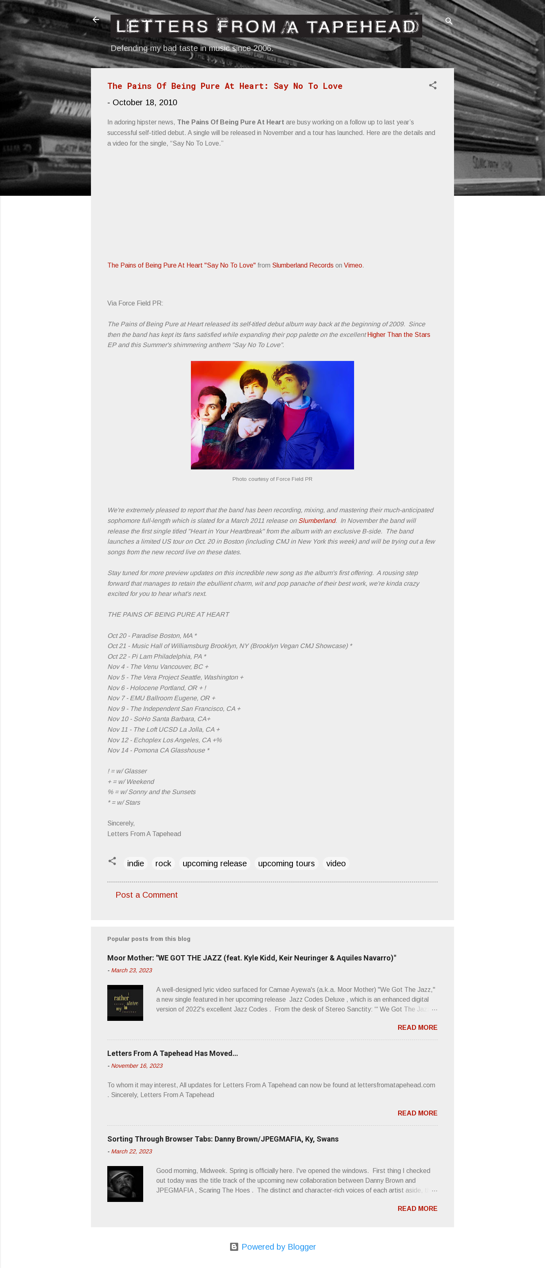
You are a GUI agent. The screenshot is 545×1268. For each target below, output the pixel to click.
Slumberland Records (303, 265)
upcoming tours (286, 863)
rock (163, 863)
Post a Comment (146, 894)
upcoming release (215, 863)
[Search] (449, 22)
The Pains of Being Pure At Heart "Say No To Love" (181, 265)
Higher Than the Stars (398, 334)
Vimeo (353, 265)
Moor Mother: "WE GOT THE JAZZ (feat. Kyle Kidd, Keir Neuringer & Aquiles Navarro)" (251, 958)
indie (135, 863)
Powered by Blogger (272, 1246)
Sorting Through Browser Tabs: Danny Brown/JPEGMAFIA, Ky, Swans (223, 1139)
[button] (433, 86)
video (336, 863)
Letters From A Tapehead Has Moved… (172, 1053)
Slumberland (316, 520)
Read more (418, 1027)
